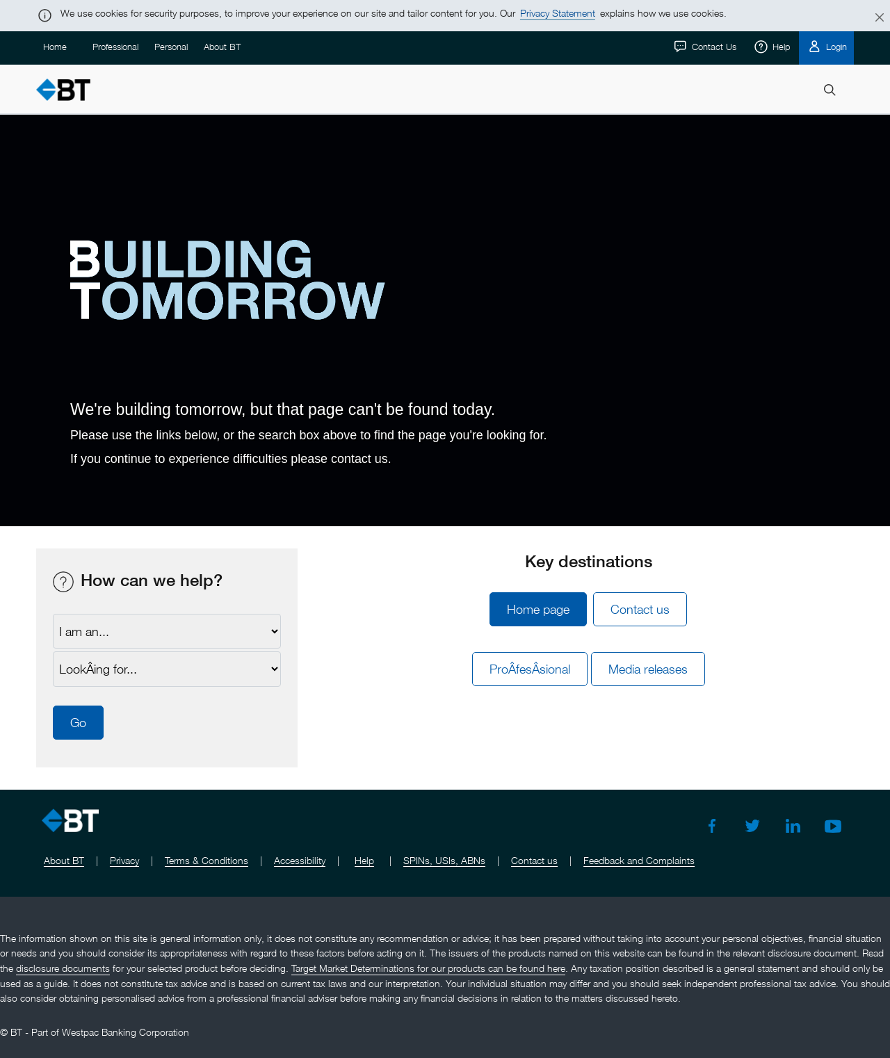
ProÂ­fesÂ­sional (530, 669)
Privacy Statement (557, 13)
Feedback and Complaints (639, 860)
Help (780, 46)
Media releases (648, 669)
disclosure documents (63, 968)
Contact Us (712, 46)
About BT (222, 46)
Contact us (640, 609)
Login (835, 46)
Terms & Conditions (206, 860)
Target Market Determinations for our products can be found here (428, 968)
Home (55, 46)
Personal (171, 46)
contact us (359, 459)
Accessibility (299, 860)
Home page (538, 609)
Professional (115, 46)
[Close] (871, 18)
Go (78, 722)
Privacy (124, 860)
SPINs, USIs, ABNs (444, 860)
